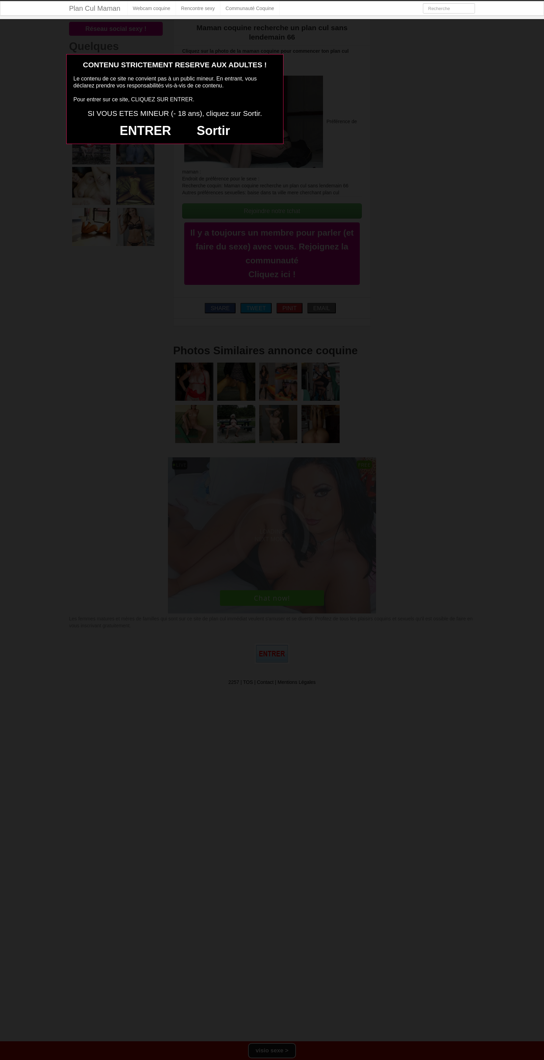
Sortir (213, 131)
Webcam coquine (151, 8)
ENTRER (145, 131)
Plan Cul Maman (94, 8)
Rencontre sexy (198, 8)
